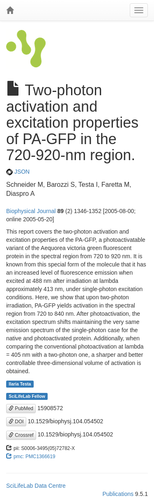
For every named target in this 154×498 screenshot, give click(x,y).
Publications (117, 494)
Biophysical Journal (31, 211)
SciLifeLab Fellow (27, 396)
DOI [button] (16, 422)
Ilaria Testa (20, 383)
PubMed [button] (21, 408)
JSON (18, 171)
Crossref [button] (21, 435)
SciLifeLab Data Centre (36, 485)
